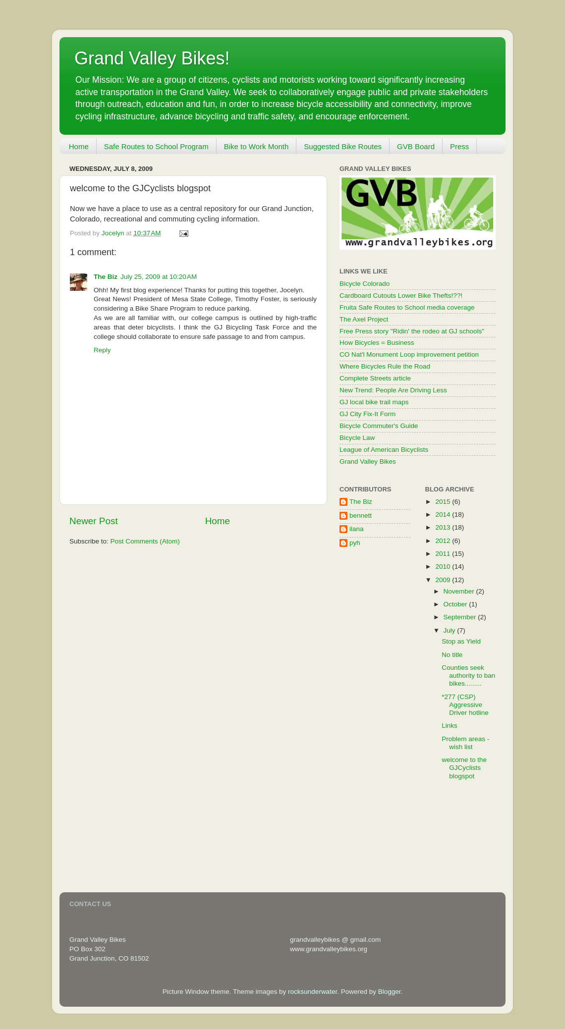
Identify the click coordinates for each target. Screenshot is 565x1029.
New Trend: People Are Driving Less (393, 390)
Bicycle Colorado (364, 283)
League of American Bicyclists (383, 449)
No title (452, 654)
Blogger (389, 991)
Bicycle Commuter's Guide (378, 426)
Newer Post (93, 521)
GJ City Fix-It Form (367, 414)
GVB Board (416, 146)
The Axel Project (363, 319)
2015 (443, 501)
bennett (360, 515)
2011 (443, 553)
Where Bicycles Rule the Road (384, 366)
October (456, 604)
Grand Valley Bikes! (151, 58)
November (460, 591)
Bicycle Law (357, 437)
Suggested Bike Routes (343, 146)
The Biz (105, 276)
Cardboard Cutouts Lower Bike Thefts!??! (400, 295)
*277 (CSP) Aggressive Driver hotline (465, 704)
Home (79, 146)
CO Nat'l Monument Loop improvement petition (409, 354)
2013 (443, 527)
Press (459, 146)
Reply (102, 350)
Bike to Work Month (256, 146)
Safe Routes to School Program (156, 146)
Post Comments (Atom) (145, 541)
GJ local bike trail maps (374, 402)
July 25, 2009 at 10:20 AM (158, 276)
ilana (356, 529)
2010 (443, 566)
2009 (443, 580)
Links (449, 725)
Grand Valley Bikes (367, 461)
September (461, 617)
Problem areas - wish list (465, 743)
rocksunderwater (312, 991)
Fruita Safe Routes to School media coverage (406, 307)
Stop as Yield (461, 641)
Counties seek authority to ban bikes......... (468, 675)
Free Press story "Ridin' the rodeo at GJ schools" (411, 331)
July (450, 630)
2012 (443, 540)
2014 (443, 514)
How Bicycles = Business (376, 342)
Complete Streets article (375, 378)
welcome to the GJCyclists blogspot (464, 767)
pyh (354, 542)
